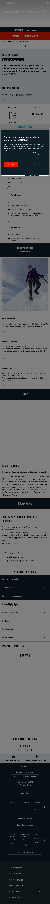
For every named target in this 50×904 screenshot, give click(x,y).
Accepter (10, 164)
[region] (25, 153)
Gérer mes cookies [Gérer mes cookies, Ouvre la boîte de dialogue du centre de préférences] (39, 164)
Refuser (32, 175)
